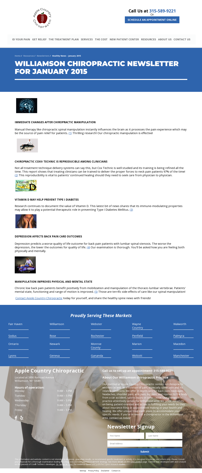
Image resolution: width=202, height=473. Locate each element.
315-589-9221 (162, 11)
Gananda (97, 356)
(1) (70, 133)
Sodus (12, 336)
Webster (96, 324)
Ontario (13, 344)
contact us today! (119, 418)
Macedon (179, 344)
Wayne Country (137, 326)
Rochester (97, 336)
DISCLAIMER (136, 462)
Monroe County (96, 346)
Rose (53, 336)
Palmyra (178, 336)
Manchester (181, 356)
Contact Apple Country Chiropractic (38, 298)
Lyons (12, 356)
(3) (131, 210)
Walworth (179, 324)
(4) (88, 248)
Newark (55, 344)
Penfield (137, 336)
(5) (96, 292)
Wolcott (137, 356)
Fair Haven (15, 324)
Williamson (57, 324)
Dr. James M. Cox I (64, 464)
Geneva (55, 356)
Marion (137, 344)
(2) (16, 175)
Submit (144, 452)
